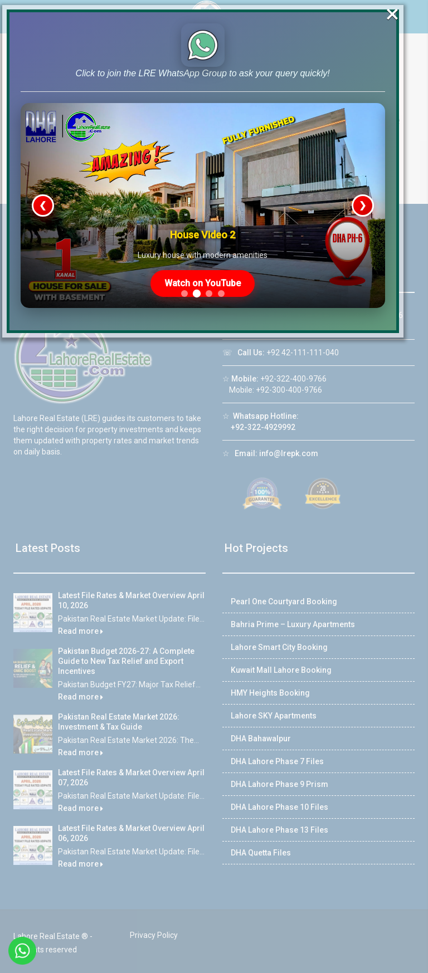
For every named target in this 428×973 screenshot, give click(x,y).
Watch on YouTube (215, 312)
